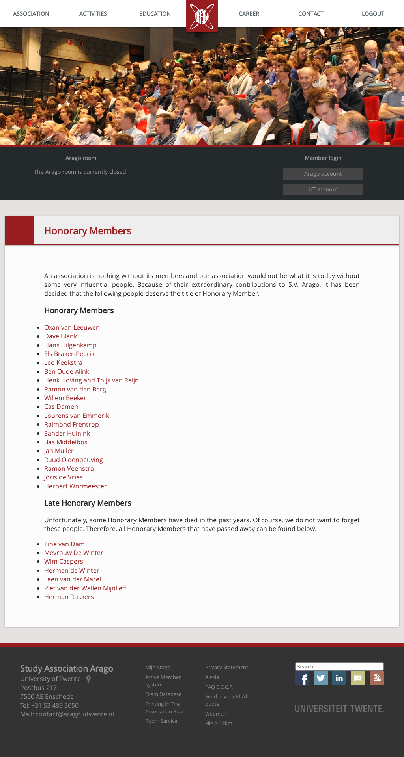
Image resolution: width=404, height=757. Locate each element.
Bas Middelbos (66, 442)
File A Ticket (218, 723)
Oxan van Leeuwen (72, 327)
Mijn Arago (157, 667)
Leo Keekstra (63, 362)
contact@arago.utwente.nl (75, 714)
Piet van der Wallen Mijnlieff (85, 588)
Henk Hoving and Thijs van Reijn (91, 380)
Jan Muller (59, 450)
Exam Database (163, 694)
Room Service (161, 720)
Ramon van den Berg (75, 389)
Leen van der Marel (72, 579)
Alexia (212, 677)
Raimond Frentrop (71, 424)
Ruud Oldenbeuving (73, 459)
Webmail (215, 713)
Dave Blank (60, 336)
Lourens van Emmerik (76, 415)
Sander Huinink (67, 433)
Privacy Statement (226, 667)
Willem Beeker (65, 397)
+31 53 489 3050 (55, 705)
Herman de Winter (71, 570)
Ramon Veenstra (69, 468)
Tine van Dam (64, 544)
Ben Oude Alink (66, 371)
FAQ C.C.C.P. (219, 686)
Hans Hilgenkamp (70, 345)
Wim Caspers (63, 561)
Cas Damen (61, 406)
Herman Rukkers (69, 596)
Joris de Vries (63, 477)
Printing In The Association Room (166, 707)
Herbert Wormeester (75, 486)
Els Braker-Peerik (69, 353)
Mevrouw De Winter (73, 552)
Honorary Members (87, 230)
